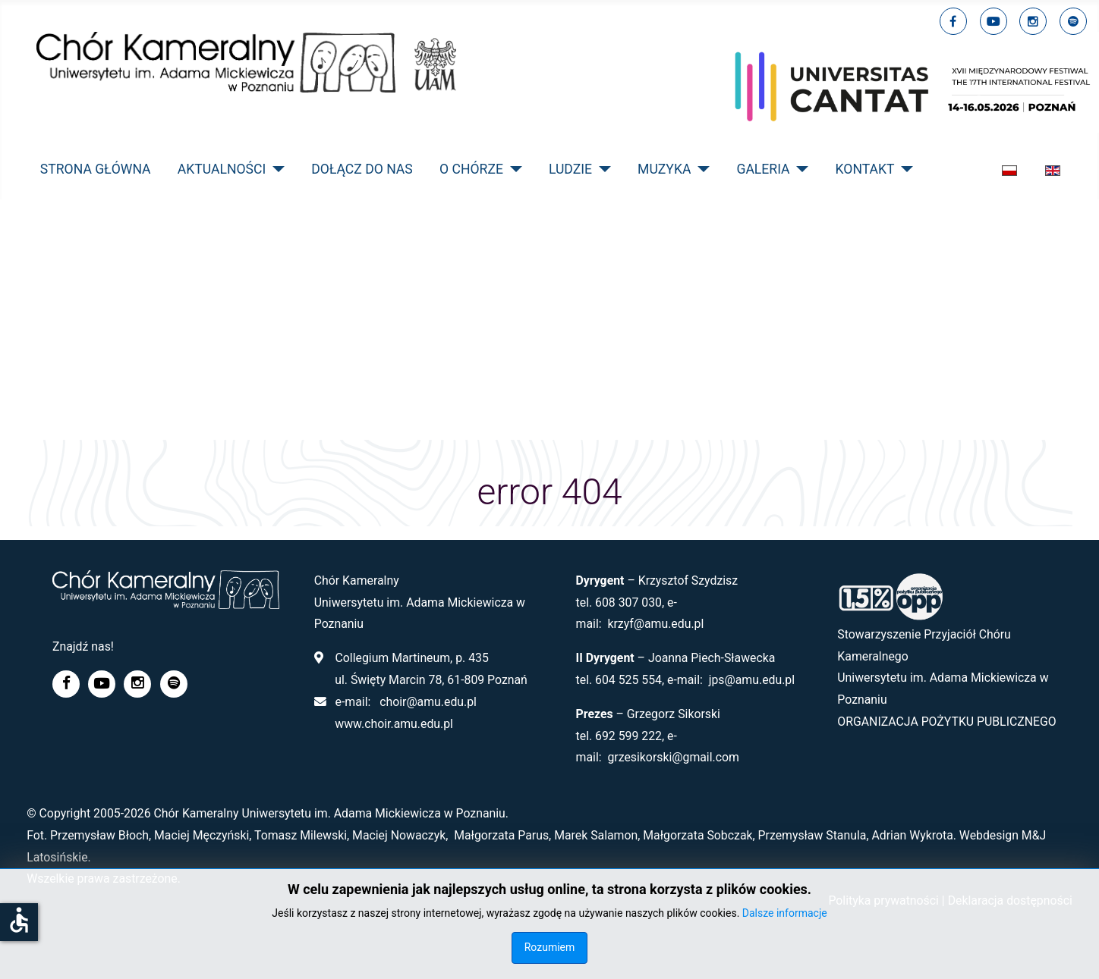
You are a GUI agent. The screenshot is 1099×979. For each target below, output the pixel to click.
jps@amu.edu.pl (752, 680)
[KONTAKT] (904, 169)
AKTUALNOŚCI (222, 169)
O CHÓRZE (471, 169)
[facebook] (953, 21)
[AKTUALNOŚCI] (275, 169)
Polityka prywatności (883, 900)
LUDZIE (570, 169)
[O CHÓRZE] (512, 169)
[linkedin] (1033, 21)
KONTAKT (865, 169)
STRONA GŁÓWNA (95, 169)
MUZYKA (664, 169)
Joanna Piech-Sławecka (712, 658)
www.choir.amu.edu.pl (394, 724)
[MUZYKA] (700, 169)
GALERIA (762, 169)
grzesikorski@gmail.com (673, 757)
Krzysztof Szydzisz (688, 580)
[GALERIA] (799, 169)
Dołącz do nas (362, 169)
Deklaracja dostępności (1010, 900)
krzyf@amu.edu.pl (655, 624)
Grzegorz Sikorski (673, 714)
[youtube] (993, 21)
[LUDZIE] (601, 169)
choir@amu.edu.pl (428, 702)
